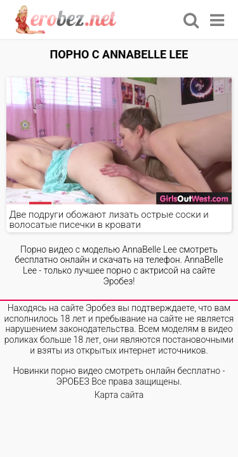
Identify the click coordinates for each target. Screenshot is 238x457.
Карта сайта (119, 395)
